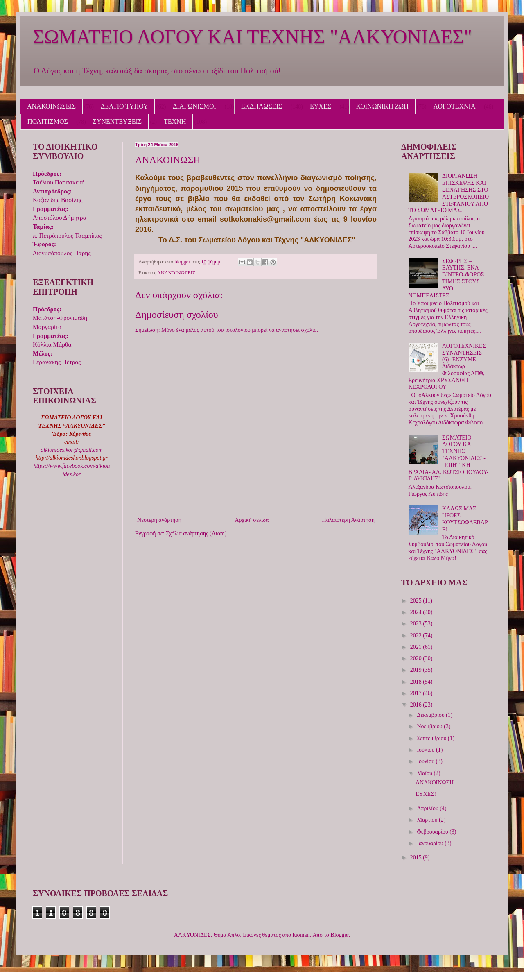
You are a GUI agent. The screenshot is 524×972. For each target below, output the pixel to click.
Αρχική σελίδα (252, 520)
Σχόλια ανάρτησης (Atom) (196, 533)
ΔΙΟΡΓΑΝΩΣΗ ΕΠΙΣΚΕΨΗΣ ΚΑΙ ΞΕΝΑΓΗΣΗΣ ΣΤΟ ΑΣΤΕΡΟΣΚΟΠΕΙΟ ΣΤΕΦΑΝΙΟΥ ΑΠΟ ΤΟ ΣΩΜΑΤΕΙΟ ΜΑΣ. (449, 193)
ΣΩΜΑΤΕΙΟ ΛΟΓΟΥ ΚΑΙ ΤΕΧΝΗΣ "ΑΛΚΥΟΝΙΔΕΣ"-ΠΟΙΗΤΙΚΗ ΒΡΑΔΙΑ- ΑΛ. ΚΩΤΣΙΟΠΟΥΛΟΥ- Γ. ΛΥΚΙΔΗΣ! (449, 458)
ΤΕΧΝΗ (175, 121)
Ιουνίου (426, 761)
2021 (416, 647)
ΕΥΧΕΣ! (426, 794)
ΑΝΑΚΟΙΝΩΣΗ (435, 782)
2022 (416, 635)
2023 (416, 624)
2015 (416, 857)
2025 (416, 601)
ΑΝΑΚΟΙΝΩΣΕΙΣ (51, 106)
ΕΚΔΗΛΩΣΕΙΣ (261, 106)
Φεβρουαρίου (433, 832)
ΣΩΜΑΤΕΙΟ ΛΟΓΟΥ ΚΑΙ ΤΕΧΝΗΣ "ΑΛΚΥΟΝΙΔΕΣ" (252, 37)
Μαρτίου (428, 820)
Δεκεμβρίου (431, 715)
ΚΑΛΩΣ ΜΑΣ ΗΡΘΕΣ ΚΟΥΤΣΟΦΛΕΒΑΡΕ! (465, 518)
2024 (416, 612)
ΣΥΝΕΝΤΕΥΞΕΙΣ (117, 121)
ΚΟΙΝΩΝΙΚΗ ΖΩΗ (382, 106)
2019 (416, 670)
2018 (416, 682)
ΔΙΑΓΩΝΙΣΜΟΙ (194, 106)
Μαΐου (425, 773)
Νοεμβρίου (430, 726)
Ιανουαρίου (431, 843)
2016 (416, 705)
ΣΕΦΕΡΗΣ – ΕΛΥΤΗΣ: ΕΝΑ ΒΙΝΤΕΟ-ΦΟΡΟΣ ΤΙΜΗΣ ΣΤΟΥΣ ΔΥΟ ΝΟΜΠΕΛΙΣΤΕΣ (446, 278)
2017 (416, 693)
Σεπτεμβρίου (432, 738)
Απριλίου (428, 808)
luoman (301, 935)
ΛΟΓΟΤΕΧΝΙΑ (455, 106)
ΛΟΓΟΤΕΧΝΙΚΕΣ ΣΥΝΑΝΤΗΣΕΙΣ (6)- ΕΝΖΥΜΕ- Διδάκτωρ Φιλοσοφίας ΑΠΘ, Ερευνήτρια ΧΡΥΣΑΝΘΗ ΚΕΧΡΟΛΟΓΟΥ (447, 366)
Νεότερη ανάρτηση (159, 520)
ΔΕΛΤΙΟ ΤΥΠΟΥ (124, 106)
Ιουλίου (426, 750)
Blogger (339, 935)
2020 (416, 658)
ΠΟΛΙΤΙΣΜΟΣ (47, 121)
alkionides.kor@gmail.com (71, 450)
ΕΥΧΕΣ (320, 106)
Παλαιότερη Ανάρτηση (348, 520)
